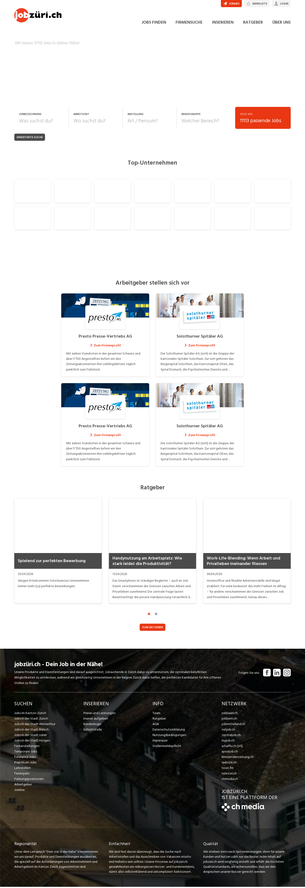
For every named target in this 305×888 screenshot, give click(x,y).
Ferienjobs (21, 774)
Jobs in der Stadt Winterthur (34, 725)
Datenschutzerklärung (168, 730)
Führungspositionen (28, 780)
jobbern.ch (229, 719)
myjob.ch (228, 741)
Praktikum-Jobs (25, 763)
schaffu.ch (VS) (232, 747)
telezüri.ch (229, 774)
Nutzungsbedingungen (168, 736)
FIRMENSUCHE (189, 23)
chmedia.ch (230, 780)
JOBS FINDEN (154, 23)
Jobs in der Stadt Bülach (31, 730)
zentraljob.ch (231, 736)
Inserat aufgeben (95, 719)
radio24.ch (229, 763)
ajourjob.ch (229, 752)
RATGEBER (253, 23)
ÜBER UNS (281, 23)
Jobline (19, 791)
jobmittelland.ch (233, 725)
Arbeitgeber (23, 785)
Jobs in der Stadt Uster (30, 736)
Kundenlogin (92, 725)
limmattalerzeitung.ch (237, 758)
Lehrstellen (22, 769)
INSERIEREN (223, 23)
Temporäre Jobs (25, 752)
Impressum (159, 741)
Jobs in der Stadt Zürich (30, 719)
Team (156, 714)
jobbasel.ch (230, 714)
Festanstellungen (26, 747)
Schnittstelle (92, 730)
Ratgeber (159, 719)
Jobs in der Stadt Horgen (32, 741)
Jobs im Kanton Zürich (29, 714)
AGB (155, 725)
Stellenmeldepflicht (166, 747)
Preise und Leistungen (98, 714)
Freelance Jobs (25, 758)
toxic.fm (228, 769)
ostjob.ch (228, 730)
